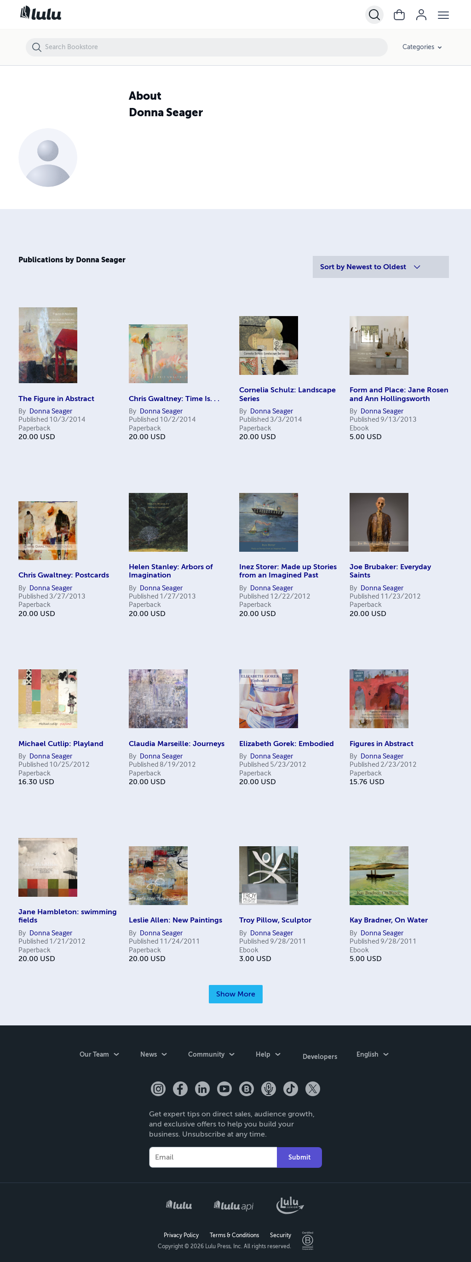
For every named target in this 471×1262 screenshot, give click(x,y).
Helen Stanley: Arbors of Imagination (171, 571)
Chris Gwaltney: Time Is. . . (174, 399)
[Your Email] (213, 1155)
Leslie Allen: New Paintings (175, 920)
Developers (320, 1055)
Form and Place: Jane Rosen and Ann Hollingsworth (399, 394)
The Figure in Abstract (56, 399)
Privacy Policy (181, 1232)
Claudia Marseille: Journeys (176, 744)
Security (280, 1232)
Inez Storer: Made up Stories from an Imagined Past (288, 571)
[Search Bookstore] (216, 47)
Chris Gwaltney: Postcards (63, 575)
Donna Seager (50, 411)
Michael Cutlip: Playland (60, 744)
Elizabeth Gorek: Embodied (286, 744)
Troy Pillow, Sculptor (275, 920)
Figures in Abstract (382, 744)
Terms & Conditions (234, 1232)
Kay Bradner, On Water (389, 920)
